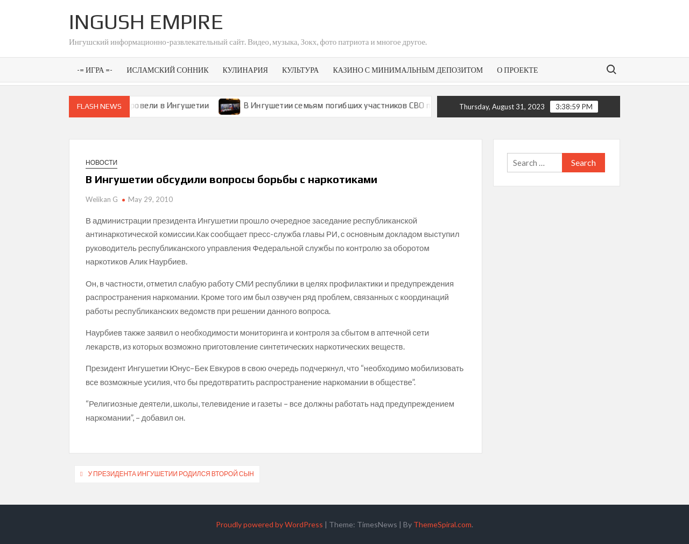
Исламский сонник (167, 69)
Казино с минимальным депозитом (408, 69)
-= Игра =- (95, 69)
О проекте (517, 69)
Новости (101, 162)
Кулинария (245, 69)
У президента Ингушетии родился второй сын (171, 474)
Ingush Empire (146, 21)
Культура (300, 69)
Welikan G (102, 199)
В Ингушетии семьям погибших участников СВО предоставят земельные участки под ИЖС (421, 105)
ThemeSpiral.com (442, 524)
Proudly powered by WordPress (269, 524)
